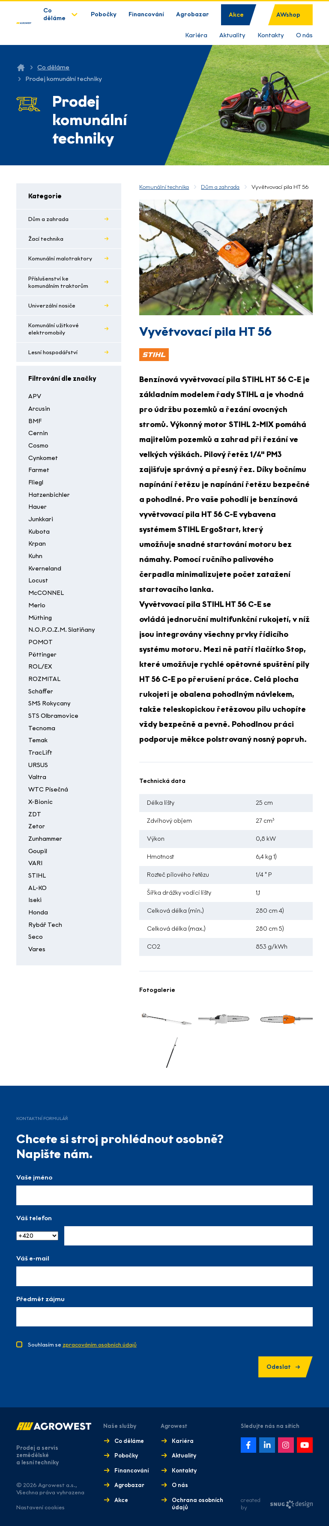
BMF (35, 421)
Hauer (37, 507)
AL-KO (37, 888)
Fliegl (35, 482)
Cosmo (38, 445)
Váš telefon (34, 1218)
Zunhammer (45, 838)
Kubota (39, 531)
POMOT (40, 642)
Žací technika (45, 238)
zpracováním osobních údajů (100, 1344)
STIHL (37, 875)
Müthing (40, 617)
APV (34, 396)
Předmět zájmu (40, 1299)
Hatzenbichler (49, 495)
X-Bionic (40, 802)
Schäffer (40, 691)
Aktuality (232, 35)
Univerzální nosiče (51, 305)
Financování (146, 14)
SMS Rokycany (49, 703)
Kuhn (35, 556)
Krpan (37, 543)
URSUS (38, 765)
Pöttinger (42, 654)
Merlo (36, 605)
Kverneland (44, 568)
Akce (236, 14)
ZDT (34, 814)
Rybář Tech (45, 925)
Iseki (35, 900)
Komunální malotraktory (60, 258)
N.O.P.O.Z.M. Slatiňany (61, 629)
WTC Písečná (48, 789)
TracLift (40, 752)
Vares (36, 949)
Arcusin (39, 408)
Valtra (37, 777)
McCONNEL (46, 593)
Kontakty (270, 35)
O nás (304, 35)
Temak (38, 740)
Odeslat (283, 1367)
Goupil (37, 851)
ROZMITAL (44, 679)
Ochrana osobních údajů (197, 1503)
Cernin (38, 433)
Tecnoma (41, 728)
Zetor (36, 826)
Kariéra (196, 35)
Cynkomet (43, 458)
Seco (35, 937)
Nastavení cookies (40, 1507)
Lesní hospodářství (53, 352)
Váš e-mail (32, 1258)
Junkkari (40, 519)
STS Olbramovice (53, 716)
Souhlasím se (82, 1344)
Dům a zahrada (48, 219)
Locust (38, 580)
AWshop (288, 14)
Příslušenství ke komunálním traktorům (58, 282)
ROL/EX (40, 666)
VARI (35, 863)
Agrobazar (192, 14)
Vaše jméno (34, 1177)
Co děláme (54, 14)
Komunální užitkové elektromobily (53, 329)
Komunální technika (164, 187)
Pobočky (104, 14)
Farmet (38, 470)
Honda (38, 912)
